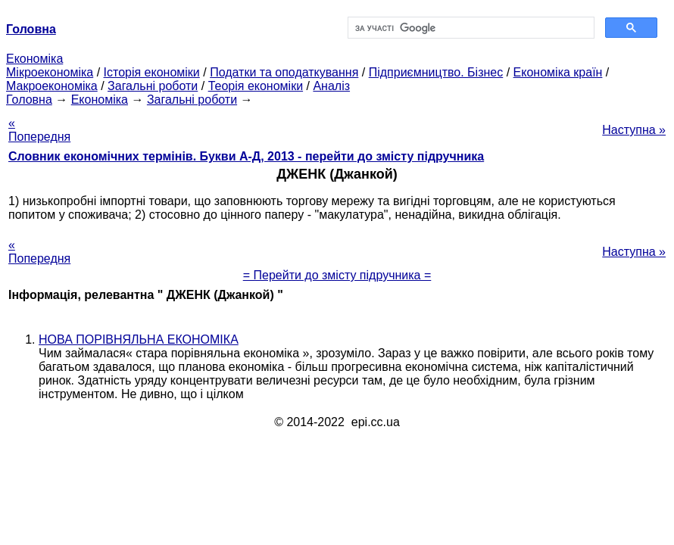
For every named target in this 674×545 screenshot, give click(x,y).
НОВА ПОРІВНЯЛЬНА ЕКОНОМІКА (139, 339)
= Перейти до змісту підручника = (337, 275)
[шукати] (469, 28)
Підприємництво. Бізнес (436, 72)
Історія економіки (152, 72)
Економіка (34, 58)
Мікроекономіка (49, 72)
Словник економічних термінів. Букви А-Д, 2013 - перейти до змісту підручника (246, 156)
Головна (29, 99)
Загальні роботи (153, 85)
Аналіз (331, 85)
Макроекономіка (52, 85)
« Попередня (39, 130)
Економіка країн (558, 72)
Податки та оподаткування (284, 72)
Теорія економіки (255, 85)
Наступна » (634, 129)
